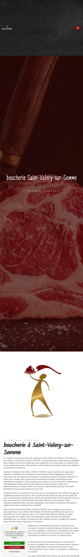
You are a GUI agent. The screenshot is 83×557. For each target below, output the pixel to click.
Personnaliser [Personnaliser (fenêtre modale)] (14, 552)
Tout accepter (14, 543)
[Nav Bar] (78, 28)
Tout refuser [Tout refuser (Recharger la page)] (14, 547)
